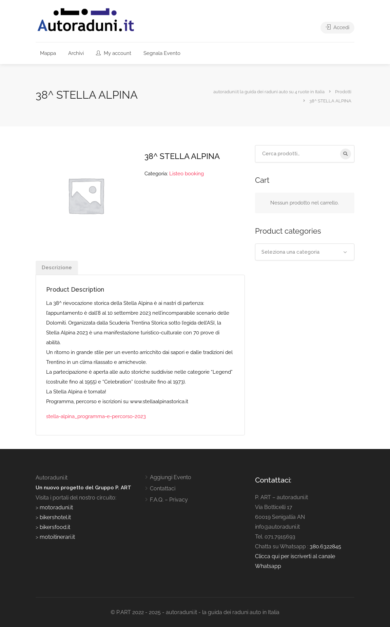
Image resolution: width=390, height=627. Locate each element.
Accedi (337, 27)
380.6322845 (325, 546)
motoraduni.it (55, 507)
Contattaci (162, 488)
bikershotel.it (55, 517)
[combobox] (304, 251)
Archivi (76, 53)
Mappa (48, 53)
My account (113, 53)
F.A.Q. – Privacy (169, 499)
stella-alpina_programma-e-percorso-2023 (96, 416)
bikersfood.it (55, 527)
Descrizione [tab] (57, 267)
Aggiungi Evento (170, 477)
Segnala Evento (161, 53)
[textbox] (304, 252)
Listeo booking (186, 174)
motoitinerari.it (56, 537)
